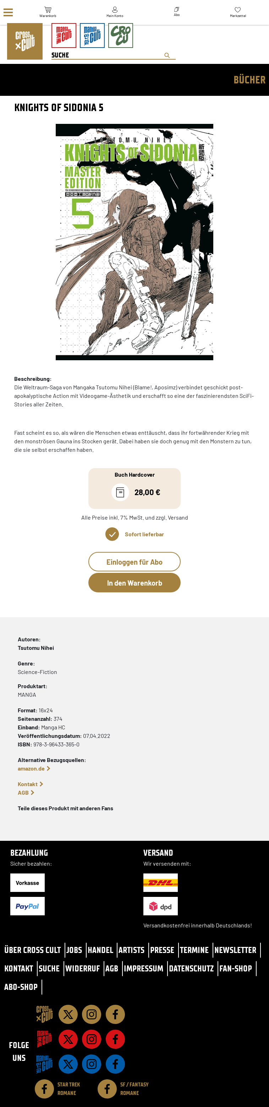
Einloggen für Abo (134, 562)
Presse (162, 950)
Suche (49, 968)
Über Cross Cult (32, 950)
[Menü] (8, 12)
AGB (23, 792)
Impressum (143, 968)
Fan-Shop (235, 968)
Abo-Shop (21, 987)
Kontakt (28, 783)
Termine (194, 950)
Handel (100, 950)
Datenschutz (191, 968)
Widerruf (82, 968)
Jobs (74, 950)
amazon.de (31, 768)
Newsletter (235, 950)
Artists (131, 950)
